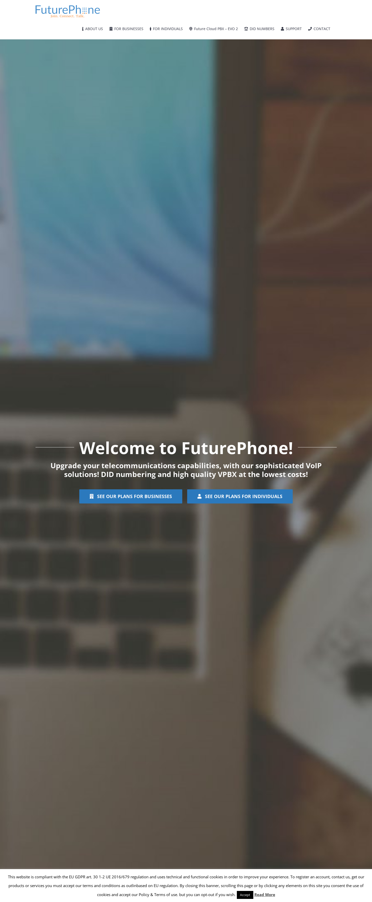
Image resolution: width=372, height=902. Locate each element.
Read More (264, 894)
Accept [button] (245, 894)
